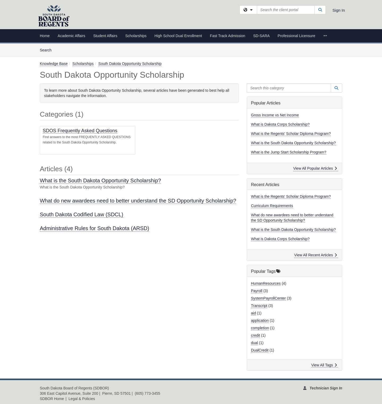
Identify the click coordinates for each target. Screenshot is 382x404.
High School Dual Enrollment (178, 36)
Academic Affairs (71, 36)
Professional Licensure (296, 36)
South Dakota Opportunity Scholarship (130, 64)
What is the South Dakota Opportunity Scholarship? (100, 180)
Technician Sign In (326, 388)
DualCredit (259, 350)
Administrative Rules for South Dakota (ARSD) (94, 228)
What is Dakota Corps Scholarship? (280, 124)
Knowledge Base (54, 64)
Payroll (256, 291)
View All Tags (324, 365)
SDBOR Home (52, 399)
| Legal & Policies (80, 399)
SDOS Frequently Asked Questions (80, 130)
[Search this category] (289, 88)
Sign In (338, 10)
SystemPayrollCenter (268, 298)
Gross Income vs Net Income (275, 115)
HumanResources (266, 283)
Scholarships (135, 36)
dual (254, 343)
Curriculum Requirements (272, 206)
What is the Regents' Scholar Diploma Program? (291, 133)
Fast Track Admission (227, 36)
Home (45, 36)
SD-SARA (261, 36)
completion (260, 328)
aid (253, 313)
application (260, 320)
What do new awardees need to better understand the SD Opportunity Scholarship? (138, 201)
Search (47, 49)
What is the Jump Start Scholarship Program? (288, 152)
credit (255, 335)
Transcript (259, 306)
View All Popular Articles (315, 168)
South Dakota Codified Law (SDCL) (81, 214)
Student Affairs (105, 36)
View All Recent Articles (315, 255)
